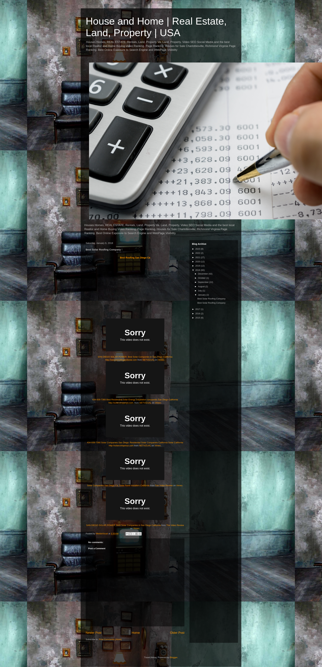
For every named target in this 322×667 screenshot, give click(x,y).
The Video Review (164, 485)
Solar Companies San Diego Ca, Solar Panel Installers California (118, 485)
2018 (198, 270)
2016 (198, 313)
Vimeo (161, 360)
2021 (198, 257)
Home (136, 632)
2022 (198, 253)
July (200, 290)
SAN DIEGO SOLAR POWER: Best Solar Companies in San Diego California (123, 525)
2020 (198, 261)
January (202, 295)
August (201, 286)
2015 (198, 317)
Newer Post (93, 632)
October (202, 278)
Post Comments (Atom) (110, 639)
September (203, 282)
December (203, 274)
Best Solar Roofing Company (211, 298)
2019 (198, 265)
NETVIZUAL (148, 360)
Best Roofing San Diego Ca (135, 257)
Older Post (177, 632)
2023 (198, 249)
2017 (198, 309)
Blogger (173, 657)
